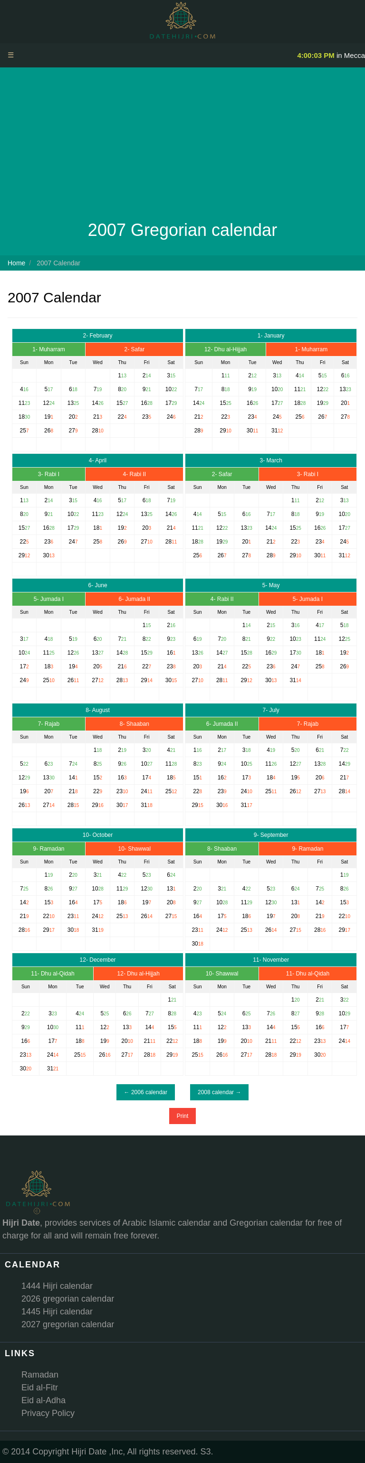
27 (344, 416)
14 (196, 403)
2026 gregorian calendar (67, 1299)
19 (320, 403)
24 (276, 416)
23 (251, 416)
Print (183, 1116)
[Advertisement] (182, 146)
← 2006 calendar (145, 1092)
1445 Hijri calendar (57, 1311)
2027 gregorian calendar (67, 1324)
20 (344, 403)
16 (250, 403)
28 (197, 430)
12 (320, 389)
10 (274, 389)
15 (223, 403)
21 (197, 416)
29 (223, 430)
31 (274, 430)
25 (299, 416)
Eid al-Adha (43, 1400)
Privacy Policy (48, 1413)
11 (297, 389)
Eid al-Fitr (39, 1387)
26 (321, 416)
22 (224, 416)
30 (250, 430)
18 (297, 403)
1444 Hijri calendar (57, 1286)
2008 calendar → (219, 1092)
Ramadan (39, 1374)
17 (274, 403)
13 (342, 389)
